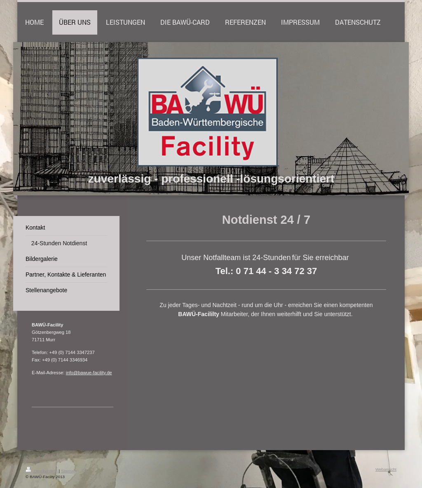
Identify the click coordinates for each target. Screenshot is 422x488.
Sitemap (68, 471)
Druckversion (42, 471)
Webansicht (385, 469)
